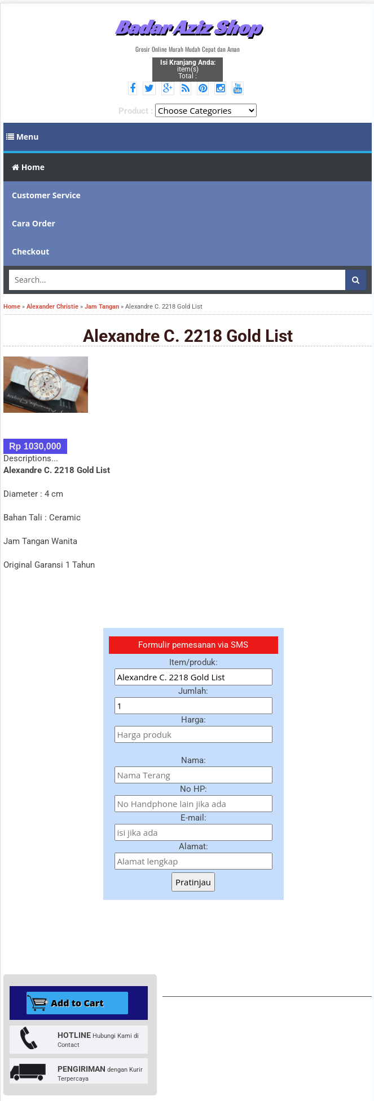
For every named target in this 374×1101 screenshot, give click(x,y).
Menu (22, 136)
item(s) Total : (187, 69)
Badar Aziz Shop (187, 27)
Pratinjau (193, 882)
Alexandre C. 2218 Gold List (188, 336)
